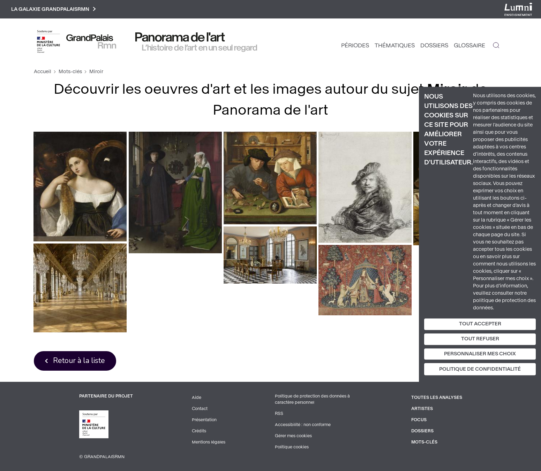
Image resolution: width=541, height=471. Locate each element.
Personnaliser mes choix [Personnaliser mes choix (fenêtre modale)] (480, 353)
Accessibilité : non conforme (303, 425)
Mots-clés (70, 71)
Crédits (199, 431)
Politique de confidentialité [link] (480, 369)
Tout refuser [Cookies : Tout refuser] (480, 338)
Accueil (42, 71)
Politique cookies (292, 447)
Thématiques (395, 45)
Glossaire (469, 45)
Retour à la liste (79, 360)
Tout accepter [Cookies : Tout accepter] (480, 323)
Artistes (422, 409)
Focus (419, 420)
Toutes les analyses (436, 397)
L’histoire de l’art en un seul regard (199, 48)
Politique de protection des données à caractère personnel (312, 399)
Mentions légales (208, 442)
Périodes (355, 45)
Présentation (204, 420)
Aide (196, 397)
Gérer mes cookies (293, 436)
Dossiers (434, 45)
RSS (279, 413)
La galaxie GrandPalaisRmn (53, 9)
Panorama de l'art (180, 37)
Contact (200, 409)
